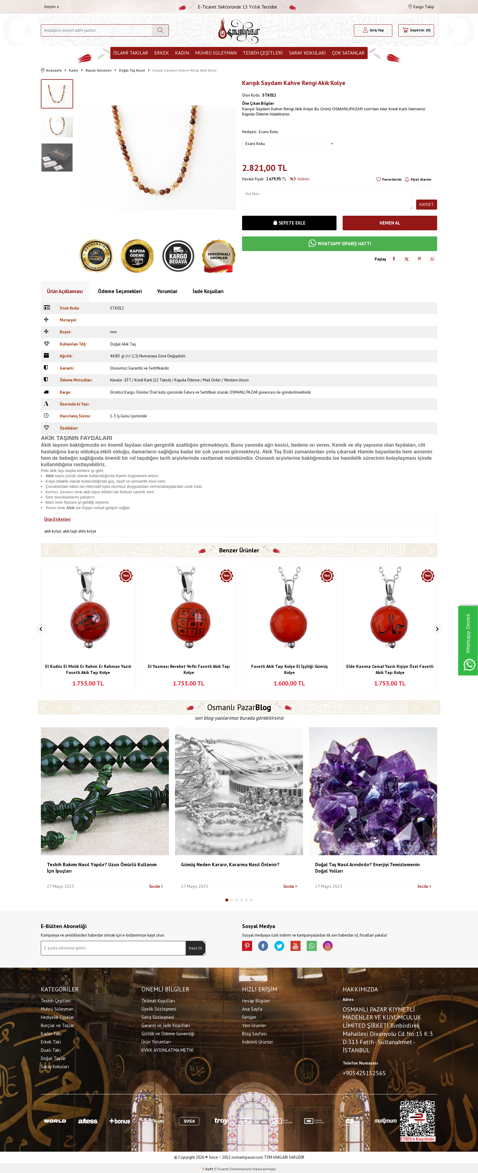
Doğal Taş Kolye (132, 70)
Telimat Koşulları (158, 1000)
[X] (285, 947)
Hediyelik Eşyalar (57, 1016)
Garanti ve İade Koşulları (165, 1024)
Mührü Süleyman (216, 53)
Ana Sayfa (252, 1008)
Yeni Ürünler (254, 1024)
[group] (157, 157)
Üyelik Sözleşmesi (158, 1008)
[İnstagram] (340, 947)
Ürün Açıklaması (65, 291)
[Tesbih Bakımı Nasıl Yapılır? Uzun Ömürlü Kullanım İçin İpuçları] (105, 791)
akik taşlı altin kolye (79, 531)
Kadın (182, 53)
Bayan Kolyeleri (99, 70)
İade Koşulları (208, 291)
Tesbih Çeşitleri (263, 53)
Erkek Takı (51, 1041)
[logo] (239, 30)
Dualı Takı (51, 1049)
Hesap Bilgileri (256, 1000)
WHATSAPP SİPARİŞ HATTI (339, 245)
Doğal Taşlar (53, 1057)
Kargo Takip (421, 6)
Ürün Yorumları (156, 1041)
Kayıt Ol (195, 948)
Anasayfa (51, 70)
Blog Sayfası (254, 1033)
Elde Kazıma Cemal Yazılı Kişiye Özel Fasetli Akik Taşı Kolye (389, 669)
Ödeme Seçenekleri (120, 291)
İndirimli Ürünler (257, 1041)
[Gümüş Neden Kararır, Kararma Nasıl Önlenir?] (239, 791)
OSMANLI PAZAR (244, 392)
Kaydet (426, 204)
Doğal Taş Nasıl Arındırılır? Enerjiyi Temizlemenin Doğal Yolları (367, 867)
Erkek (161, 53)
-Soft (208, 1167)
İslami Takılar (130, 53)
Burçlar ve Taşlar (57, 1024)
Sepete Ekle (289, 223)
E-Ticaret (221, 1167)
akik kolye (52, 531)
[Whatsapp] (321, 947)
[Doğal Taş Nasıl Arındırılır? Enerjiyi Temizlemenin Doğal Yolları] (373, 791)
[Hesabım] (373, 30)
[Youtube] (303, 947)
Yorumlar (167, 291)
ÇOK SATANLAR (348, 53)
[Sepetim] (416, 30)
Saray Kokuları (307, 53)
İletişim (51, 6)
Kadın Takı (51, 1033)
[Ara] (160, 30)
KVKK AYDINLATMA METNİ (167, 1049)
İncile (156, 886)
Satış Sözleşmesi (157, 1016)
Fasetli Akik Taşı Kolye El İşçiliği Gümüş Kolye (289, 669)
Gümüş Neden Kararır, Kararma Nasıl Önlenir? (230, 864)
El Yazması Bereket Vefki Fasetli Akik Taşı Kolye (189, 669)
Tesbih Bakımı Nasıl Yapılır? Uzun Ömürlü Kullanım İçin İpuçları (102, 867)
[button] (40, 628)
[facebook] (266, 947)
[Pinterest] (248, 947)
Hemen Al (390, 223)
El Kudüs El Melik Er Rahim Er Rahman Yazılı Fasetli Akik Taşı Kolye (88, 669)
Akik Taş (272, 451)
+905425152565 (364, 1072)
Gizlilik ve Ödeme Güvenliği (167, 1033)
